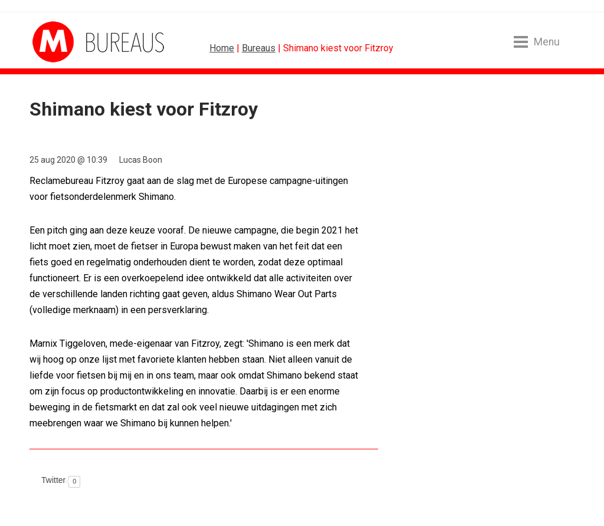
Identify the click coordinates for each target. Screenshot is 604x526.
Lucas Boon (140, 160)
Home (221, 48)
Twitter (53, 480)
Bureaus (258, 48)
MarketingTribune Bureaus (76, 42)
